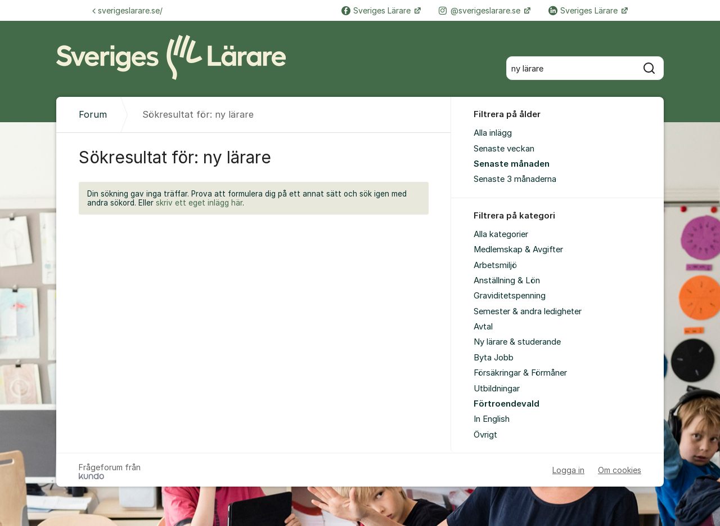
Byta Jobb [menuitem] (494, 358)
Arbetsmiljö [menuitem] (495, 265)
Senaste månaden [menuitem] (512, 164)
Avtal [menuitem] (483, 327)
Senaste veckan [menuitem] (504, 149)
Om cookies (619, 470)
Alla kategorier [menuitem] (501, 234)
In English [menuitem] (492, 419)
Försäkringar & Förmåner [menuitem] (520, 373)
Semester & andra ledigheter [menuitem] (528, 311)
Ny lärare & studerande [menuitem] (517, 342)
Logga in (568, 470)
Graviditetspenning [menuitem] (510, 296)
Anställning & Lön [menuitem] (507, 280)
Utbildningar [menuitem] (497, 389)
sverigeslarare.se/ (127, 10)
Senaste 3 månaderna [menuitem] (515, 179)
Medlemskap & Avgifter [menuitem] (518, 249)
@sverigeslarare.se (481, 10)
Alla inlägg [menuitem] (493, 133)
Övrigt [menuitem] (485, 435)
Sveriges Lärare (377, 10)
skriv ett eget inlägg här (199, 202)
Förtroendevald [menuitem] (506, 404)
